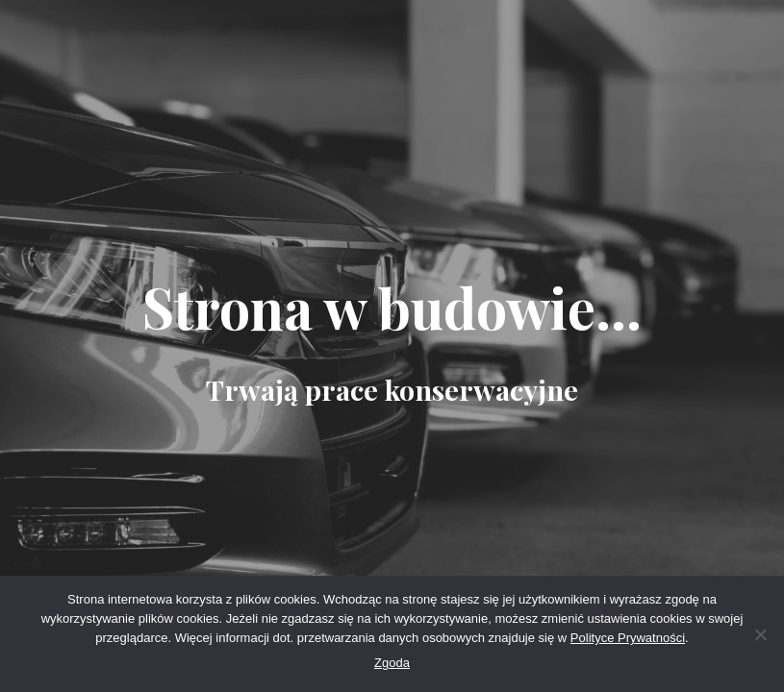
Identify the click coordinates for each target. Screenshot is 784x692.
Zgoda (392, 662)
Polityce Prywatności (627, 637)
